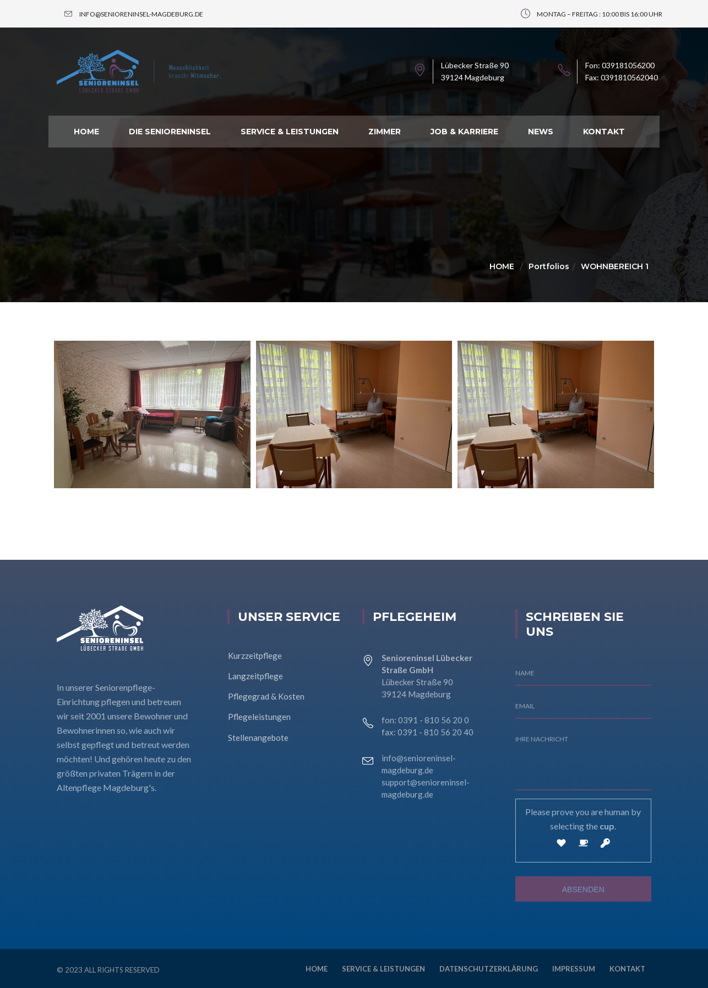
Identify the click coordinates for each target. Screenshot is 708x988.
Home (501, 266)
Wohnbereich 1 (615, 266)
